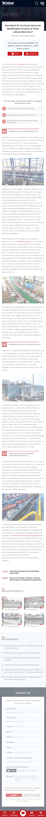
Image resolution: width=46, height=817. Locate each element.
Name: (9, 732)
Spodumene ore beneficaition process (20, 108)
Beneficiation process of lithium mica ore (21, 115)
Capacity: (10, 726)
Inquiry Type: (11, 709)
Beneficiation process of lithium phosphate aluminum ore (22, 122)
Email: (8, 747)
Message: (10, 776)
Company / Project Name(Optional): (19, 758)
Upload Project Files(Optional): (17, 767)
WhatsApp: (10, 742)
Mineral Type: (11, 718)
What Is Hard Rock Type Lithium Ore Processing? (22, 653)
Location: (10, 753)
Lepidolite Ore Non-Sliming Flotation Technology (21, 665)
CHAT (15, 54)
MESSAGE (31, 54)
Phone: (9, 737)
